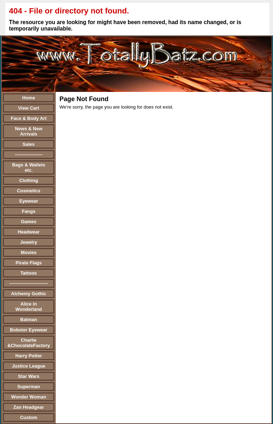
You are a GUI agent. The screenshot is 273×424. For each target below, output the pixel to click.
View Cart (28, 108)
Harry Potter (28, 355)
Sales (29, 144)
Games (28, 221)
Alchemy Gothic (28, 293)
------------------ (29, 154)
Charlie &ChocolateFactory (28, 342)
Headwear (28, 232)
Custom (28, 417)
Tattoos (29, 273)
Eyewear (28, 201)
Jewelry (28, 242)
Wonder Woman (28, 397)
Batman (28, 319)
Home (28, 97)
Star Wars (28, 376)
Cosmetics (29, 190)
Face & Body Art (29, 118)
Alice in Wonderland (28, 306)
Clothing (28, 180)
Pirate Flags (29, 262)
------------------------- (28, 283)
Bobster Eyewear (29, 329)
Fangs (28, 211)
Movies (29, 252)
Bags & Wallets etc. (28, 167)
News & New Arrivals (28, 131)
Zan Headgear (29, 407)
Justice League (29, 366)
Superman (28, 386)
